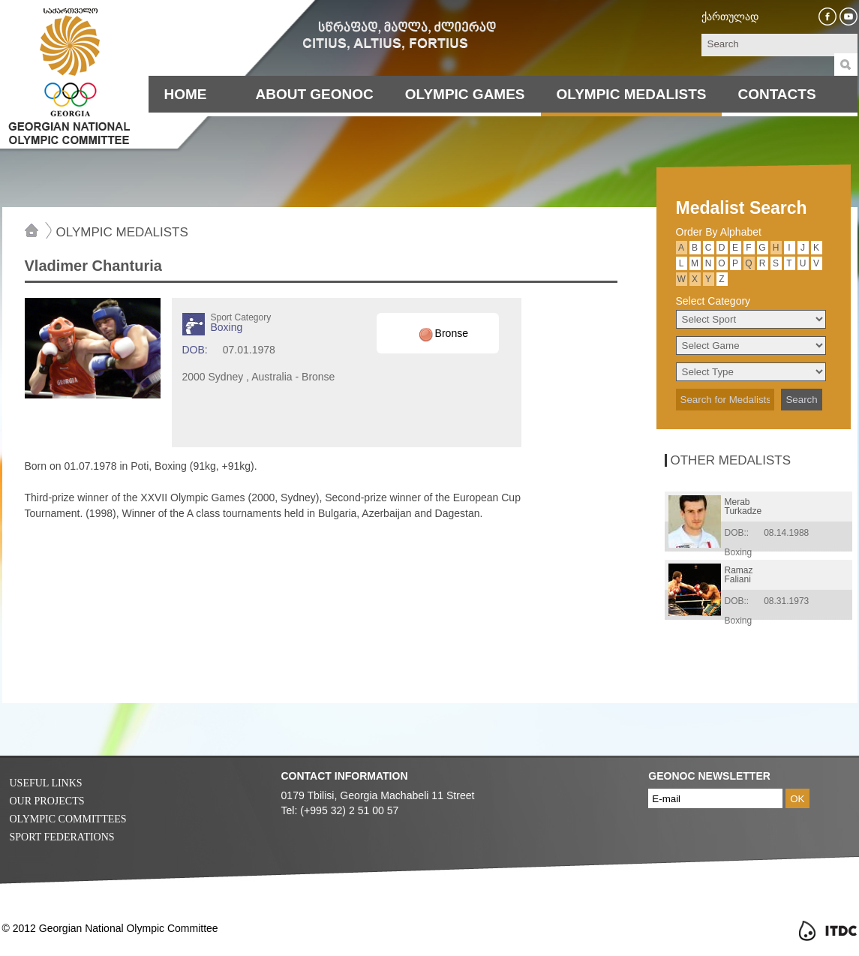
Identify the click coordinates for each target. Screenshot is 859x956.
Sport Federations (62, 837)
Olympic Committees (68, 819)
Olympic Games (465, 94)
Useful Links (46, 783)
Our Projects (47, 801)
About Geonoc (315, 94)
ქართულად (729, 16)
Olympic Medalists (632, 94)
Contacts (776, 94)
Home (185, 94)
